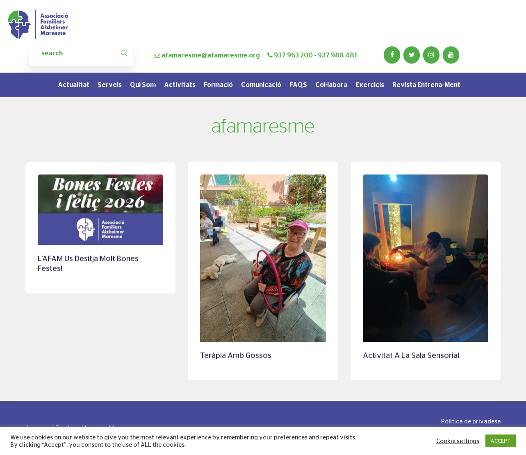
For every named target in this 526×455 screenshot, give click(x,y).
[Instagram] (431, 55)
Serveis (110, 85)
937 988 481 (337, 55)
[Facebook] (392, 55)
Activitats (180, 85)
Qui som (143, 85)
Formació (218, 85)
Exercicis (369, 85)
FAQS (298, 85)
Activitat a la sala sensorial (411, 356)
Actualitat (73, 85)
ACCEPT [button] (500, 441)
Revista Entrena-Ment (426, 85)
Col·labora (331, 85)
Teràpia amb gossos (235, 356)
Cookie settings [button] (457, 441)
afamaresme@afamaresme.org (211, 55)
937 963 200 (293, 55)
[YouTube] (451, 55)
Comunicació (261, 85)
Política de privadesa (471, 421)
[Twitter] (411, 55)
